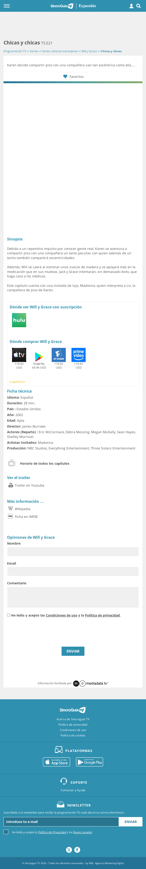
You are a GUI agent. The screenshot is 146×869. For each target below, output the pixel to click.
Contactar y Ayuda (73, 790)
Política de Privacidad (52, 832)
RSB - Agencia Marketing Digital (106, 863)
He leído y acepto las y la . (66, 615)
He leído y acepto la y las (52, 832)
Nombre (14, 543)
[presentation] (43, 633)
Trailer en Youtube (25, 485)
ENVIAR (73, 651)
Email (11, 563)
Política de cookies (73, 735)
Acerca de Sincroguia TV (73, 719)
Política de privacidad (102, 615)
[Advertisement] (73, 26)
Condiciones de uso (61, 615)
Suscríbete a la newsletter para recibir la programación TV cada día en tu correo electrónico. (64, 812)
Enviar (131, 821)
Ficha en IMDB (22, 516)
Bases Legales (82, 832)
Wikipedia (18, 509)
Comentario (16, 583)
